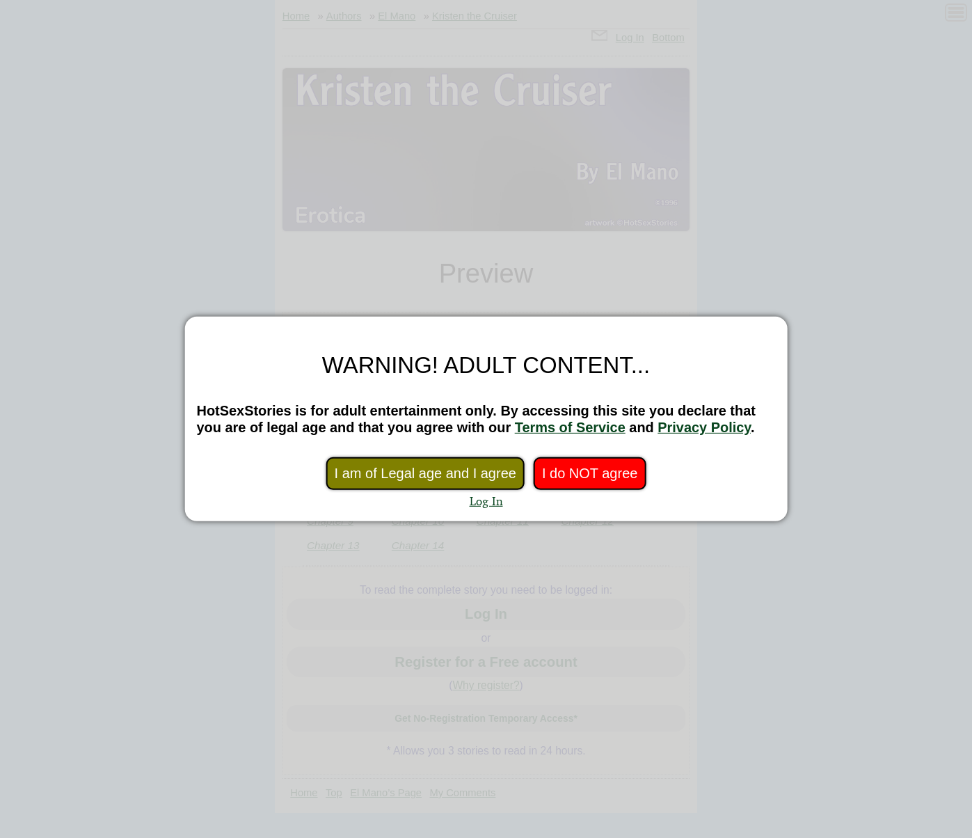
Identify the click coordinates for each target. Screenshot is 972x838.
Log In (486, 500)
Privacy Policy (704, 427)
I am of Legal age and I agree (425, 473)
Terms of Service (570, 427)
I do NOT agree (589, 473)
